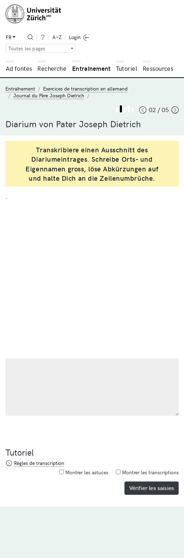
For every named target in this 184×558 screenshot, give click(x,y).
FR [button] (8, 37)
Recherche (51, 68)
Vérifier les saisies (151, 488)
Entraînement (91, 68)
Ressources (158, 68)
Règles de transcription (39, 463)
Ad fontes (19, 68)
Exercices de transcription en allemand (85, 88)
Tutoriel (126, 68)
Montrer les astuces (83, 472)
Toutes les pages (27, 48)
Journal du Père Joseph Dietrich (48, 95)
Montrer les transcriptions (147, 472)
